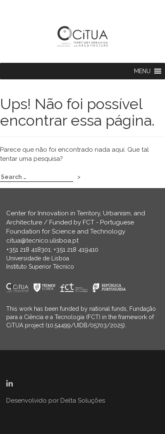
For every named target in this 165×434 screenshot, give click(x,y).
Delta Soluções (82, 400)
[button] (142, 71)
